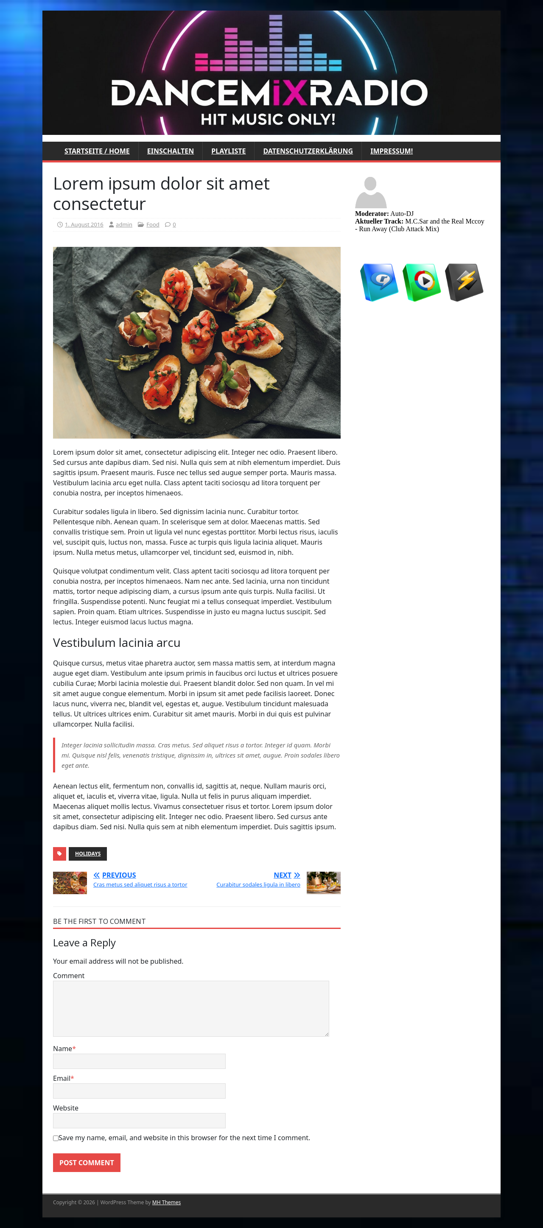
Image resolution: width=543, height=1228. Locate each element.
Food (152, 224)
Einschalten (170, 151)
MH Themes (166, 1202)
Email (61, 1078)
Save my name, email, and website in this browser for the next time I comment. (184, 1137)
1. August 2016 (84, 224)
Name (62, 1048)
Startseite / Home (97, 151)
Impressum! (391, 151)
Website (65, 1108)
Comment (68, 975)
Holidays (88, 853)
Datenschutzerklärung (308, 151)
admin (124, 224)
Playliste (228, 151)
